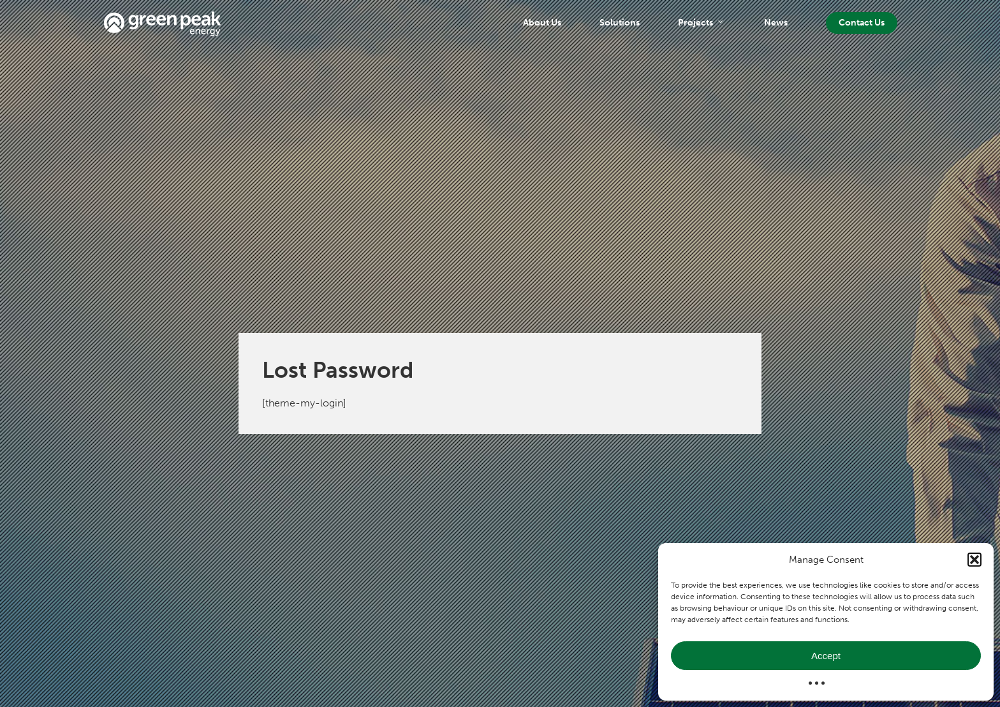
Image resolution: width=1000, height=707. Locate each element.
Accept (826, 655)
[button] (974, 559)
